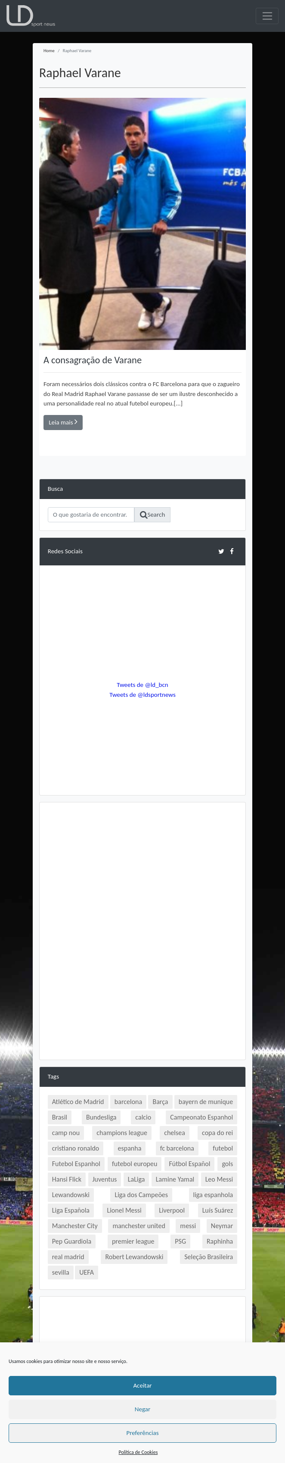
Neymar (222, 1226)
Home (49, 50)
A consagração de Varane (92, 360)
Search (152, 515)
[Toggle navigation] (267, 16)
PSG (180, 1241)
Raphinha (220, 1241)
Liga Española (71, 1210)
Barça (160, 1102)
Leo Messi (219, 1179)
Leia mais (63, 422)
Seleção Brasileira (208, 1257)
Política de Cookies (138, 1452)
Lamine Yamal (175, 1179)
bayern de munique (206, 1102)
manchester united (138, 1226)
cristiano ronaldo (75, 1148)
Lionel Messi (124, 1210)
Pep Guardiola (71, 1241)
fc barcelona (177, 1148)
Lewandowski (71, 1195)
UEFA (86, 1272)
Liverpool (172, 1210)
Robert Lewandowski (134, 1257)
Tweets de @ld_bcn (142, 685)
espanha (130, 1148)
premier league (133, 1241)
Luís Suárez (217, 1210)
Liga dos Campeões (141, 1195)
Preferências (143, 1433)
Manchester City (75, 1226)
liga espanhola (213, 1195)
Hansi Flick (66, 1179)
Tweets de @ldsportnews (142, 695)
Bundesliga (101, 1117)
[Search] (91, 515)
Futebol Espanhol (76, 1164)
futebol (223, 1148)
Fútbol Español (189, 1164)
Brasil (59, 1117)
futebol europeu (134, 1164)
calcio (143, 1117)
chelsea (174, 1133)
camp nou (66, 1133)
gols (227, 1164)
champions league (121, 1133)
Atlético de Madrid (78, 1102)
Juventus (105, 1179)
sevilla (60, 1272)
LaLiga (136, 1179)
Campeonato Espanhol (201, 1117)
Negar (142, 1409)
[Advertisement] (143, 870)
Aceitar (142, 1385)
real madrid (68, 1257)
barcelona (128, 1102)
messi (188, 1226)
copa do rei (217, 1133)
